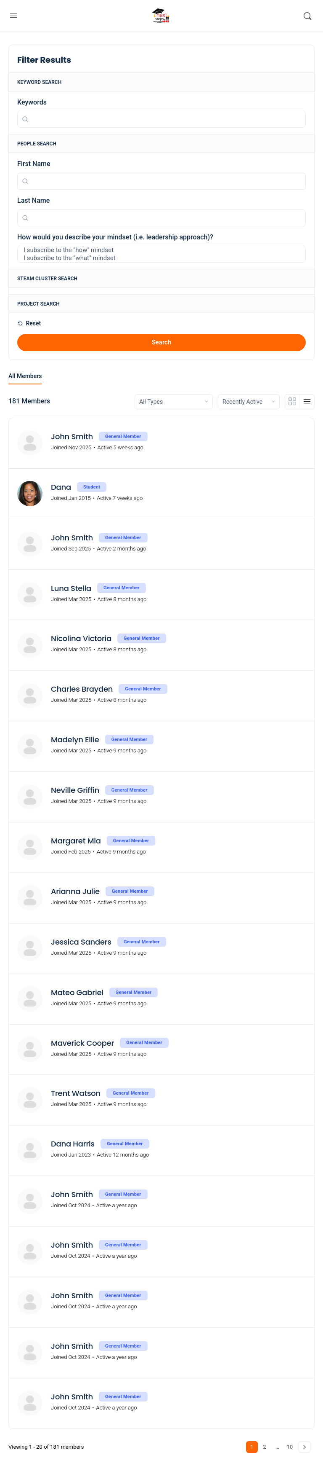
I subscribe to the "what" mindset (156, 258)
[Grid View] (292, 401)
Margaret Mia (76, 841)
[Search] (307, 16)
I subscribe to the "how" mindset (156, 250)
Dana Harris (73, 1144)
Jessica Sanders (81, 942)
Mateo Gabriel (77, 992)
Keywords (32, 102)
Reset (32, 323)
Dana (61, 487)
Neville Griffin (75, 790)
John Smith (72, 436)
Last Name (33, 200)
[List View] (307, 401)
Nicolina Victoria (81, 638)
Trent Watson (76, 1093)
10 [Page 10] (290, 1447)
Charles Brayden (82, 689)
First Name (33, 164)
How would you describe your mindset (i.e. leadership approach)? (115, 237)
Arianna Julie (75, 891)
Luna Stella (71, 588)
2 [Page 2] (264, 1447)
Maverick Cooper (82, 1043)
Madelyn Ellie (75, 739)
